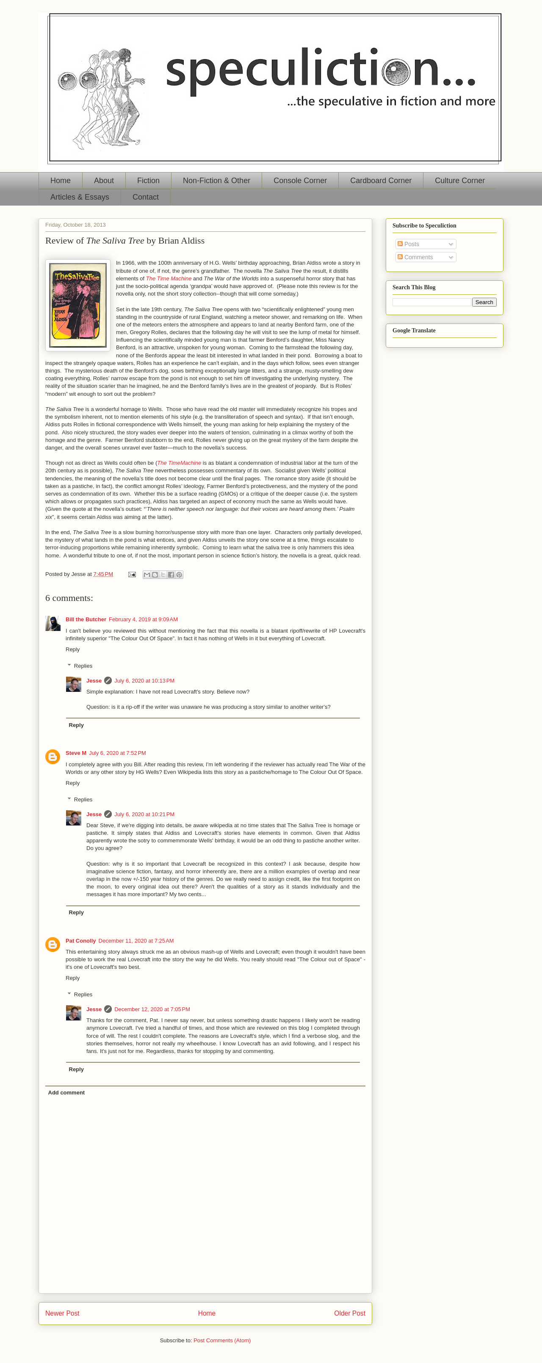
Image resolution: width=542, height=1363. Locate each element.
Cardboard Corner (381, 180)
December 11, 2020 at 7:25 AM (136, 941)
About (104, 180)
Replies (83, 666)
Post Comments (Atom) (222, 1340)
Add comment (66, 1092)
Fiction (148, 180)
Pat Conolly (81, 941)
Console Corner (300, 180)
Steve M (76, 753)
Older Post (349, 1313)
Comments (415, 257)
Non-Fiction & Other (216, 180)
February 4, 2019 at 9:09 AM (143, 619)
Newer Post (62, 1313)
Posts (408, 244)
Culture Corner (460, 180)
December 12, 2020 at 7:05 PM (152, 1009)
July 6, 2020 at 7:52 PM (117, 753)
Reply (73, 649)
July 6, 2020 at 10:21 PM (144, 814)
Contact (146, 197)
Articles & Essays (79, 197)
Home (60, 180)
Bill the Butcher (86, 619)
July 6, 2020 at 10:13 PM (144, 680)
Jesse (94, 680)
